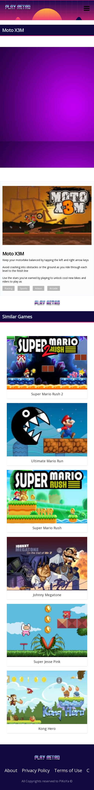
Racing (8, 288)
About (11, 770)
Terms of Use (68, 770)
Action (38, 288)
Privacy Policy (36, 770)
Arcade (54, 288)
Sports (23, 288)
